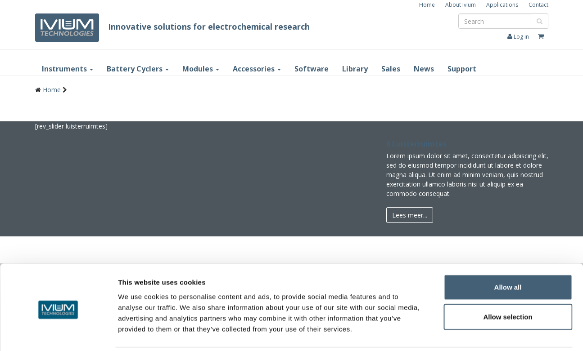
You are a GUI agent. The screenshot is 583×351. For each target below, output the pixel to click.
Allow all (508, 255)
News (424, 69)
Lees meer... (409, 215)
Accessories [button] (257, 69)
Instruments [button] (67, 69)
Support (461, 69)
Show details (472, 334)
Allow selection (507, 285)
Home (427, 5)
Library (355, 69)
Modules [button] (200, 69)
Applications (502, 5)
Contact (538, 5)
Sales (390, 69)
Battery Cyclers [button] (138, 69)
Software (311, 69)
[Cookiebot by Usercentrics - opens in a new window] (58, 333)
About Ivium (460, 5)
